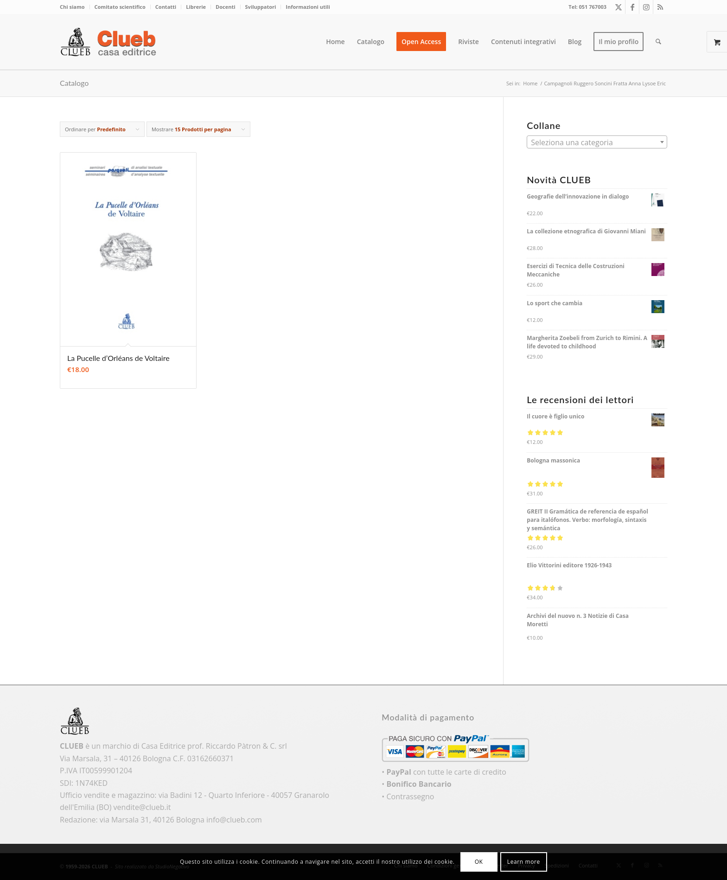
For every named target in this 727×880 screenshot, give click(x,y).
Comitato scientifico (120, 6)
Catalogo (74, 82)
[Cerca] (658, 42)
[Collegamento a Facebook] (632, 7)
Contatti (165, 6)
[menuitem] (75, 7)
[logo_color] (111, 42)
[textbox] (597, 142)
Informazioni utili (308, 6)
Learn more (523, 862)
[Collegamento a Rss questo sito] (660, 7)
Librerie (196, 6)
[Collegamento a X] (618, 7)
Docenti (225, 6)
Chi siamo (72, 6)
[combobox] (597, 141)
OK (479, 862)
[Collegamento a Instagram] (646, 7)
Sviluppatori (260, 6)
